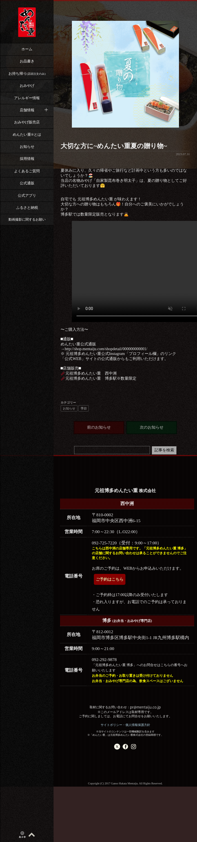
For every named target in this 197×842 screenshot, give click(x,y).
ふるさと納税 (27, 207)
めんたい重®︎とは (27, 134)
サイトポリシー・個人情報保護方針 (125, 724)
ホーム (26, 49)
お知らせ (27, 146)
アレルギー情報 (27, 98)
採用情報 (27, 159)
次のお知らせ (151, 427)
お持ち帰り (27, 73)
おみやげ (27, 85)
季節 (84, 408)
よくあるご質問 (27, 171)
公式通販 (27, 183)
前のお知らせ (99, 427)
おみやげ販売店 (27, 122)
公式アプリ (27, 195)
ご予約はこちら (109, 579)
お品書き (27, 61)
